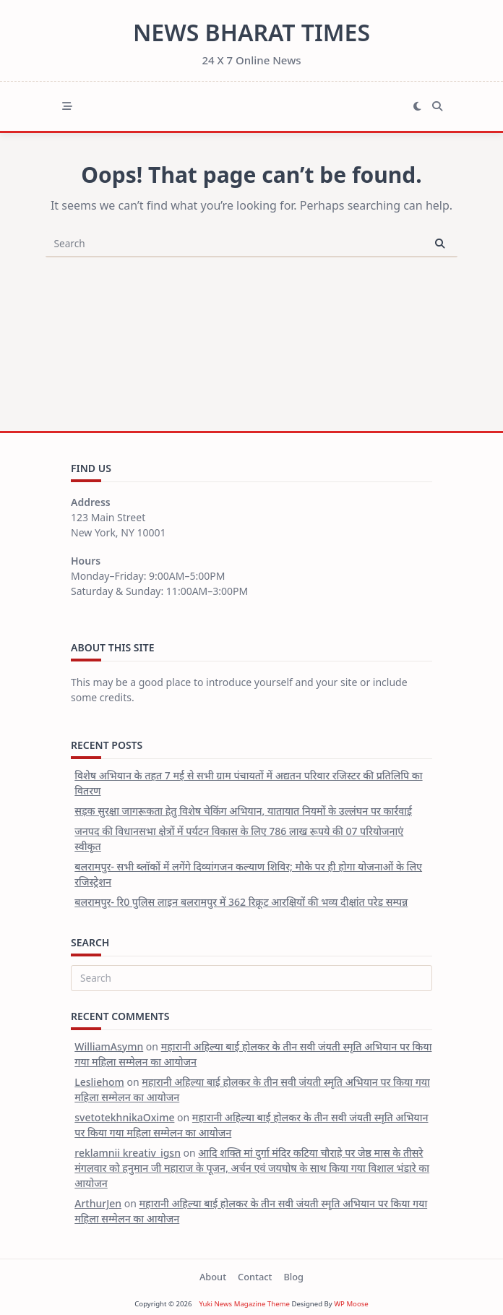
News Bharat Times (251, 32)
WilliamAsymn (108, 1046)
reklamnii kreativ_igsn (127, 1153)
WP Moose (351, 1303)
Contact (255, 1276)
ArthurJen (97, 1203)
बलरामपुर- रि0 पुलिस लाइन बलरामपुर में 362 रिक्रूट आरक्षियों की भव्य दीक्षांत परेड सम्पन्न (241, 902)
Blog (293, 1276)
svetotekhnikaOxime (124, 1117)
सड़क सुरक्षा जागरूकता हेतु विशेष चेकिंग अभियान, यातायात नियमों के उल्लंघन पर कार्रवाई (243, 811)
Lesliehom (99, 1082)
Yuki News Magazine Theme (244, 1303)
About (212, 1276)
